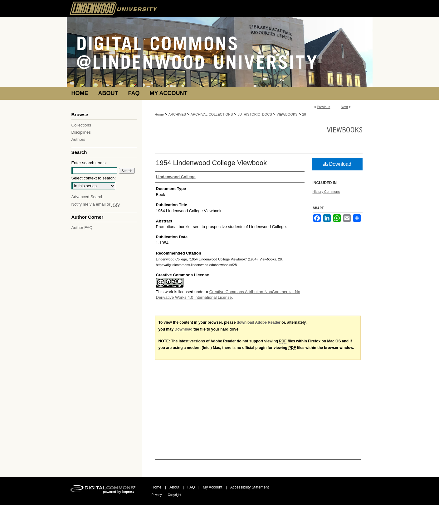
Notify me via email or (95, 204)
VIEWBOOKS (286, 114)
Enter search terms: (89, 162)
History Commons (326, 191)
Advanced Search (87, 196)
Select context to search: (93, 178)
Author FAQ (82, 227)
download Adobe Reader (258, 322)
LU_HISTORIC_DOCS (254, 114)
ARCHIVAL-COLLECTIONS (212, 114)
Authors (78, 139)
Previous (323, 107)
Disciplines (81, 132)
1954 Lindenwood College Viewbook (211, 163)
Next (344, 107)
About (174, 487)
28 (304, 114)
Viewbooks (345, 130)
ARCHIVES (177, 114)
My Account (212, 487)
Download (337, 164)
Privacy (157, 495)
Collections (81, 125)
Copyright (174, 495)
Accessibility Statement (249, 487)
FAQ (191, 487)
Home (159, 114)
